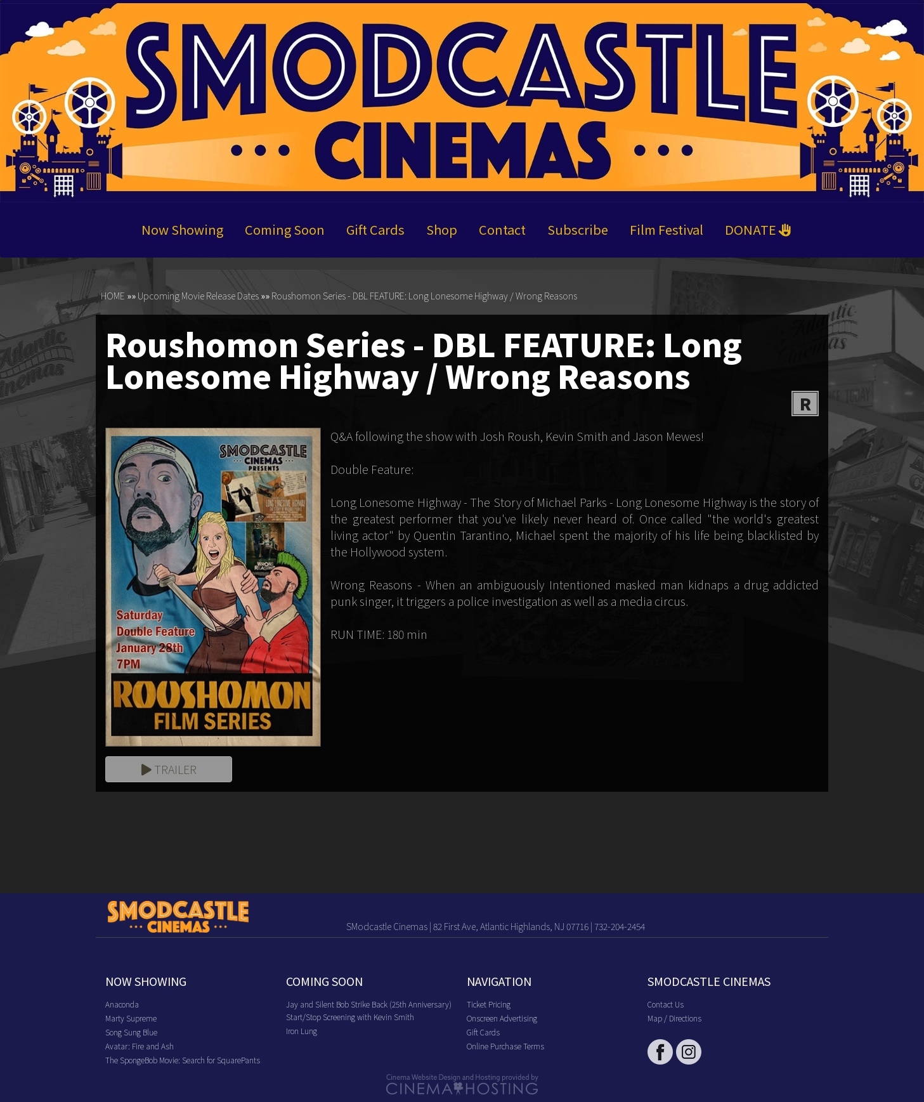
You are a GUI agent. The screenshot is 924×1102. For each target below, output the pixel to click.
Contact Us (665, 1004)
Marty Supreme (131, 1018)
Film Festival (666, 229)
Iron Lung (301, 1030)
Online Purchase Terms (505, 1045)
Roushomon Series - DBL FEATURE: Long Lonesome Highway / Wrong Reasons (424, 295)
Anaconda (122, 1004)
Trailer (169, 769)
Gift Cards (375, 229)
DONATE (758, 229)
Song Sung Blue (131, 1032)
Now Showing (182, 229)
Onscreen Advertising (502, 1018)
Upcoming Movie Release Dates (198, 295)
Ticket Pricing (489, 1004)
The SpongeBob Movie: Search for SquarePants (182, 1059)
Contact (502, 229)
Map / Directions (674, 1018)
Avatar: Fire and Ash (139, 1045)
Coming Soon (285, 229)
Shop (441, 229)
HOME (113, 295)
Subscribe (577, 229)
